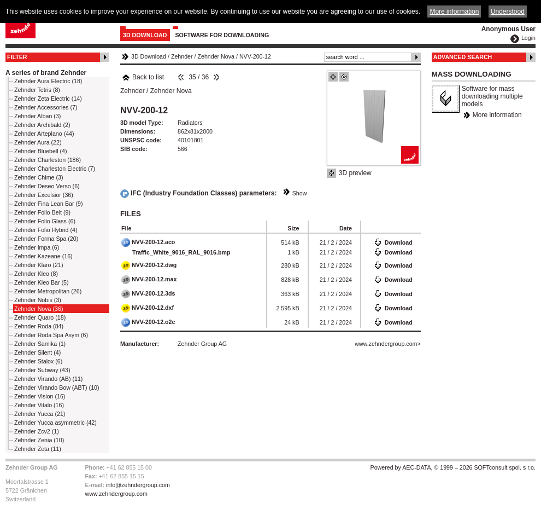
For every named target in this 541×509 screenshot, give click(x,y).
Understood (508, 11)
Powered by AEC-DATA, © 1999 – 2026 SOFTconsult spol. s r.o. (453, 467)
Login (528, 37)
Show (299, 193)
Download (399, 242)
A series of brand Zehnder (45, 73)
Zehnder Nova (215, 56)
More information (497, 115)
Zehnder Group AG (202, 343)
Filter (17, 57)
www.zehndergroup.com (386, 343)
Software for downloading (222, 35)
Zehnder (182, 56)
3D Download (145, 35)
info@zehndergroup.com (138, 485)
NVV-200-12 (255, 56)
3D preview (355, 173)
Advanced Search (462, 57)
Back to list (143, 77)
